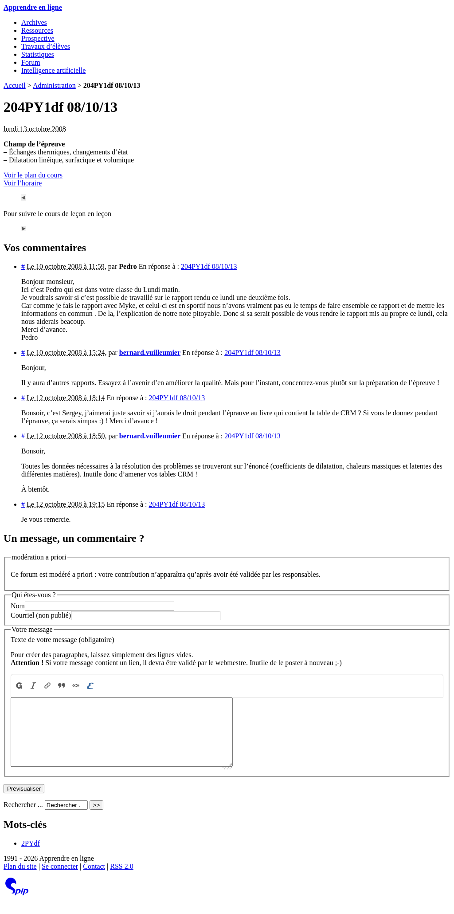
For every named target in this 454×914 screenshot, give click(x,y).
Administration (54, 85)
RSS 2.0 (121, 879)
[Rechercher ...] (66, 818)
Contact (94, 879)
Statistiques (37, 54)
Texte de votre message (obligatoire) (62, 639)
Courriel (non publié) (41, 615)
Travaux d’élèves (45, 46)
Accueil (15, 85)
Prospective (38, 38)
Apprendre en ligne (33, 7)
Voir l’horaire (23, 183)
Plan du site (20, 879)
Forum (30, 62)
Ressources (37, 30)
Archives (34, 22)
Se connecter (60, 879)
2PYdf (30, 856)
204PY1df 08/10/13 (209, 266)
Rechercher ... (23, 818)
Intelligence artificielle (53, 70)
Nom (18, 606)
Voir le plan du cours (33, 175)
